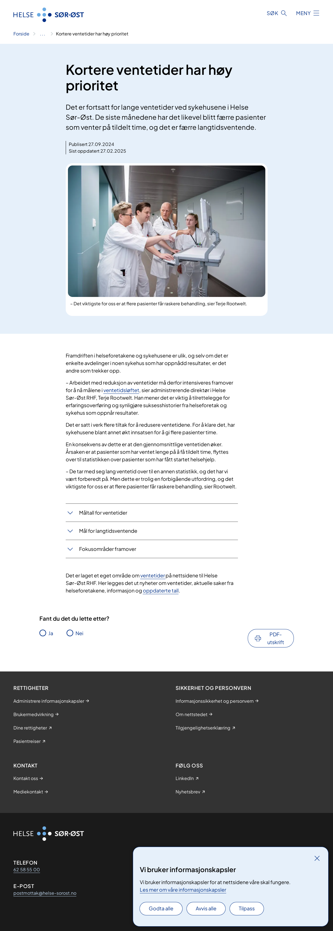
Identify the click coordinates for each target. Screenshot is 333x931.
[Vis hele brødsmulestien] (42, 34)
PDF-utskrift (275, 638)
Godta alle (161, 908)
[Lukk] (317, 858)
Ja (50, 633)
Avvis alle (206, 908)
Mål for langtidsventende (108, 530)
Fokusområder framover (107, 549)
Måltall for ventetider (103, 512)
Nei (79, 633)
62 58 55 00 (26, 869)
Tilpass (247, 908)
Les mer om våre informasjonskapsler (183, 889)
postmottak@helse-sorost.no (44, 893)
